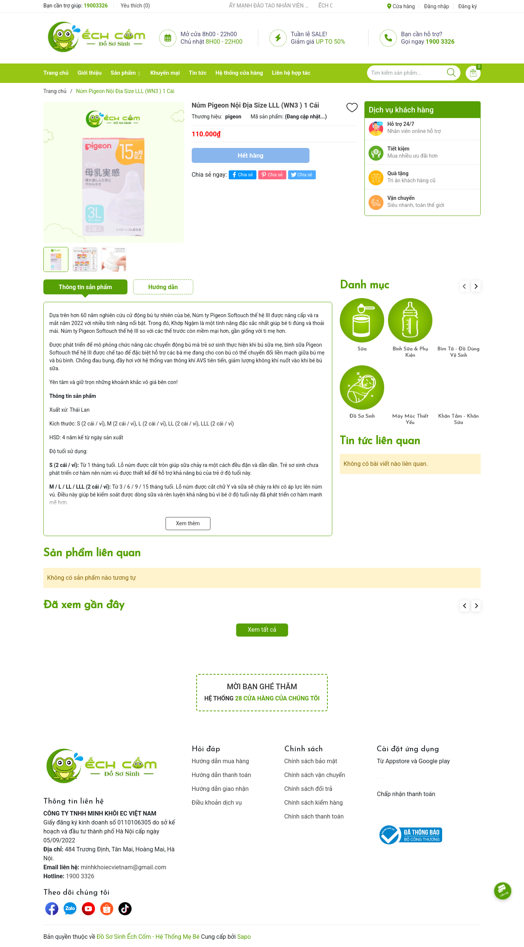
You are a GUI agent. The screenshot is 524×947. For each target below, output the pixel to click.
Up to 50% (330, 41)
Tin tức (197, 72)
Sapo (244, 936)
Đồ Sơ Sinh (362, 416)
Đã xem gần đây (83, 605)
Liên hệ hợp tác (291, 72)
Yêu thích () (135, 6)
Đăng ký (467, 6)
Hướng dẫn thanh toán (221, 775)
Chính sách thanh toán (314, 816)
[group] (113, 172)
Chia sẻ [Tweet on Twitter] (301, 174)
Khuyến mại (165, 72)
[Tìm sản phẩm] (413, 72)
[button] (476, 286)
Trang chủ (55, 72)
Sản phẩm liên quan (92, 553)
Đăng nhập (436, 6)
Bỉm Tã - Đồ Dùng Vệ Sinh (458, 352)
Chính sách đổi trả (308, 788)
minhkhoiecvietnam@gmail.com (123, 867)
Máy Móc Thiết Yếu (410, 419)
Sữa (362, 349)
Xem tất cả (262, 629)
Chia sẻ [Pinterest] (271, 174)
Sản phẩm (123, 72)
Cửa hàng (401, 6)
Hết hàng (250, 155)
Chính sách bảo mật (310, 761)
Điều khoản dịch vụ (217, 802)
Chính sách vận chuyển (314, 775)
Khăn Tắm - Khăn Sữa (458, 419)
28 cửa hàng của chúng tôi (277, 698)
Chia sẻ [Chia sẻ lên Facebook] (242, 174)
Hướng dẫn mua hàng (220, 761)
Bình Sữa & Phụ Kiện (410, 352)
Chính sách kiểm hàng (313, 802)
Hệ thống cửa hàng (239, 72)
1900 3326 (440, 41)
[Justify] (451, 72)
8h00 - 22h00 (224, 41)
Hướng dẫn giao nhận (220, 788)
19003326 (96, 6)
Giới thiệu (89, 72)
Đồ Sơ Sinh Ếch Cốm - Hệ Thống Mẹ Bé (148, 936)
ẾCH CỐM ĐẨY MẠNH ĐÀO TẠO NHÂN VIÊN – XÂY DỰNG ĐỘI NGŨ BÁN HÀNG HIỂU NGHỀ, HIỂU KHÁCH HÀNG (260, 6)
